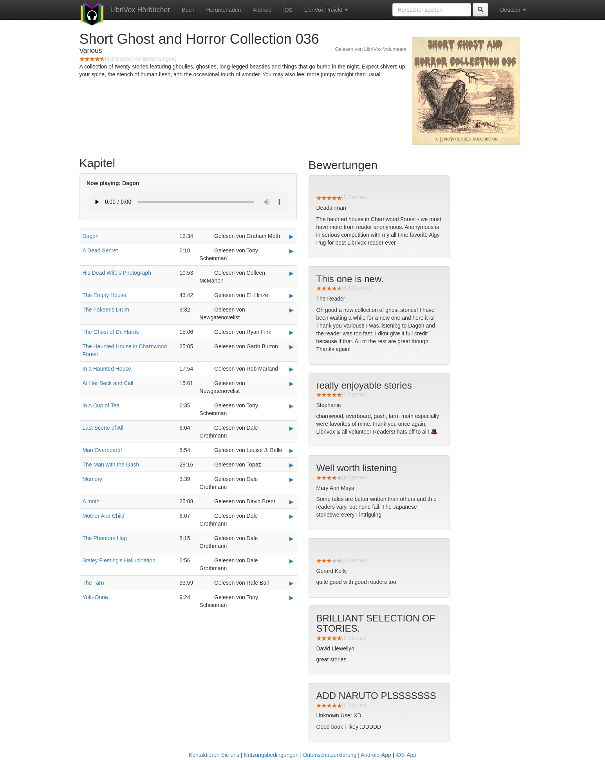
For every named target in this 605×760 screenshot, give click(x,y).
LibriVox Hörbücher (140, 10)
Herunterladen (223, 10)
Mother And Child (104, 516)
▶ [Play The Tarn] (291, 583)
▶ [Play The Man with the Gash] (291, 465)
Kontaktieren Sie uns (214, 755)
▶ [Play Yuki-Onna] (291, 597)
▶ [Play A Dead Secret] (291, 251)
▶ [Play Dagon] (291, 236)
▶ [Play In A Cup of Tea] (291, 406)
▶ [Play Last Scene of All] (291, 428)
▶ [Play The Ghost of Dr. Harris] (291, 332)
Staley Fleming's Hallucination (119, 560)
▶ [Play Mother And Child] (291, 516)
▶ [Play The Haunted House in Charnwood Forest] (291, 346)
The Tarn (93, 583)
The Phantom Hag (105, 538)
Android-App (376, 755)
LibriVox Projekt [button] (326, 10)
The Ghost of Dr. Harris (111, 332)
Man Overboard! (102, 450)
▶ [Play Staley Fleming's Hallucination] (291, 561)
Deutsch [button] (513, 10)
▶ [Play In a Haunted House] (291, 369)
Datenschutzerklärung (329, 755)
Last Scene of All (103, 428)
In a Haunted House (107, 369)
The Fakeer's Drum (106, 309)
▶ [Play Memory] (291, 479)
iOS (288, 10)
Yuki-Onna (95, 597)
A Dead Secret (100, 250)
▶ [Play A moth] (291, 501)
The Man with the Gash (111, 464)
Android (262, 10)
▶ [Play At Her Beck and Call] (291, 383)
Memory (93, 479)
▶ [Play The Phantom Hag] (291, 538)
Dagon (91, 236)
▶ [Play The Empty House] (291, 295)
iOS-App (406, 755)
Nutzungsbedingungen (271, 755)
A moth (91, 501)
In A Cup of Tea (101, 405)
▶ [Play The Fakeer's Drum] (291, 310)
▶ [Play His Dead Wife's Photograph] (291, 273)
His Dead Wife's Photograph (117, 273)
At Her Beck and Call (108, 383)
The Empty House (104, 295)
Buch (188, 10)
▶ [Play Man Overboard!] (291, 450)
